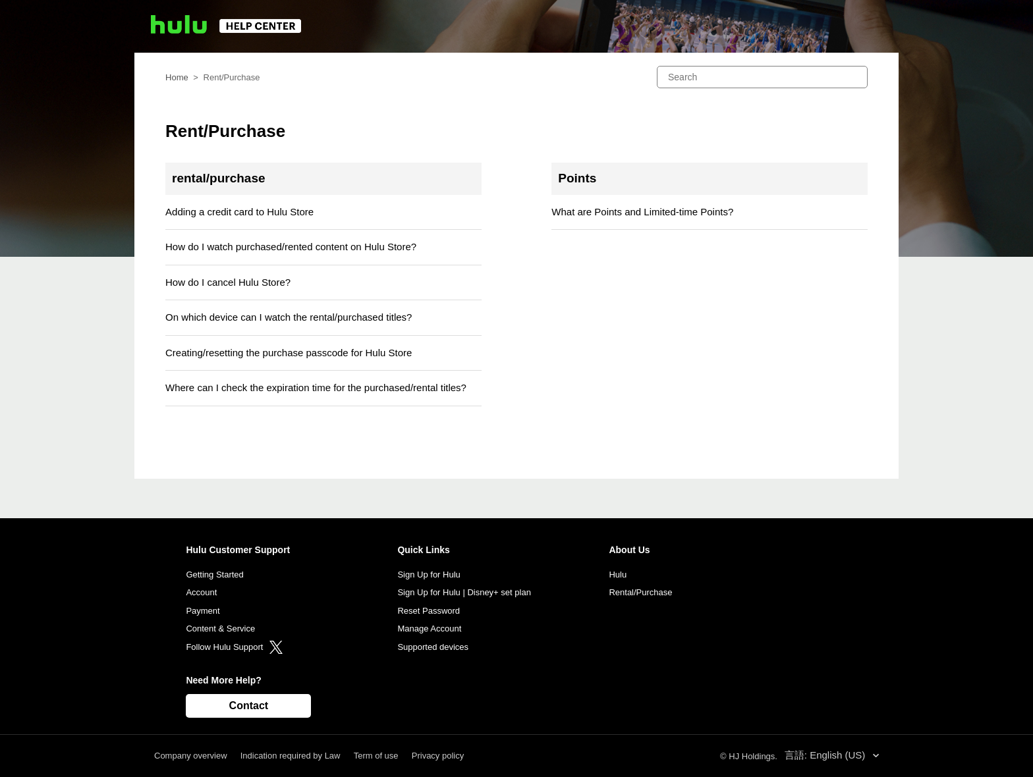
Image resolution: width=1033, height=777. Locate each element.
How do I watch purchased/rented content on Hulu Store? (290, 246)
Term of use (376, 756)
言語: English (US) (826, 755)
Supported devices (432, 647)
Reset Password (428, 611)
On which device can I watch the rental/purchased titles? (288, 317)
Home (176, 77)
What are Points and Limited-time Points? (642, 211)
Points (577, 178)
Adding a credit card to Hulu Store (239, 211)
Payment (202, 611)
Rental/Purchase (640, 592)
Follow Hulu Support (234, 647)
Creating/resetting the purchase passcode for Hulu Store (288, 352)
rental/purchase (218, 178)
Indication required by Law (290, 756)
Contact (249, 705)
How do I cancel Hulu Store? (228, 282)
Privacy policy (438, 756)
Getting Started (214, 574)
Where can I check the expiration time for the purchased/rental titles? (315, 387)
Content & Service (220, 628)
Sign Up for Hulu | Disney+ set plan (463, 592)
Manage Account (429, 628)
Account (201, 592)
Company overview (190, 756)
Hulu (618, 574)
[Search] (762, 77)
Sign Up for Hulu (428, 574)
